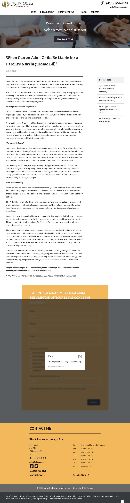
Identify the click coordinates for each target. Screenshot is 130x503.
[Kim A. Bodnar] (47, 12)
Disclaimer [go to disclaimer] (88, 488)
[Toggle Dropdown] (76, 12)
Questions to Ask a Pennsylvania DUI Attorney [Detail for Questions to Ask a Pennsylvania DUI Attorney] (107, 88)
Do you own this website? (56, 366)
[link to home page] (18, 4)
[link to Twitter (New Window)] (36, 466)
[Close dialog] (80, 356)
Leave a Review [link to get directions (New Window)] (38, 474)
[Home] (33, 12)
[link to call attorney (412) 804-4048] (114, 3)
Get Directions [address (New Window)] (81, 474)
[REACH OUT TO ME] (65, 39)
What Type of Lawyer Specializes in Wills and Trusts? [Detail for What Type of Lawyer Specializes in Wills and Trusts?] (109, 109)
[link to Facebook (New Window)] (32, 466)
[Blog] (83, 12)
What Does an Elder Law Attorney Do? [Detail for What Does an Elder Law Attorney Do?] (109, 120)
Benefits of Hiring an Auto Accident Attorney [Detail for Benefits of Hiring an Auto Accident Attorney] (110, 99)
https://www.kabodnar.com (39, 270)
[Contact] (95, 12)
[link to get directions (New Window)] (49, 449)
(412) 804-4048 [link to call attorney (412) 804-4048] (38, 458)
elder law (43, 92)
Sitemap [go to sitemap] (77, 488)
